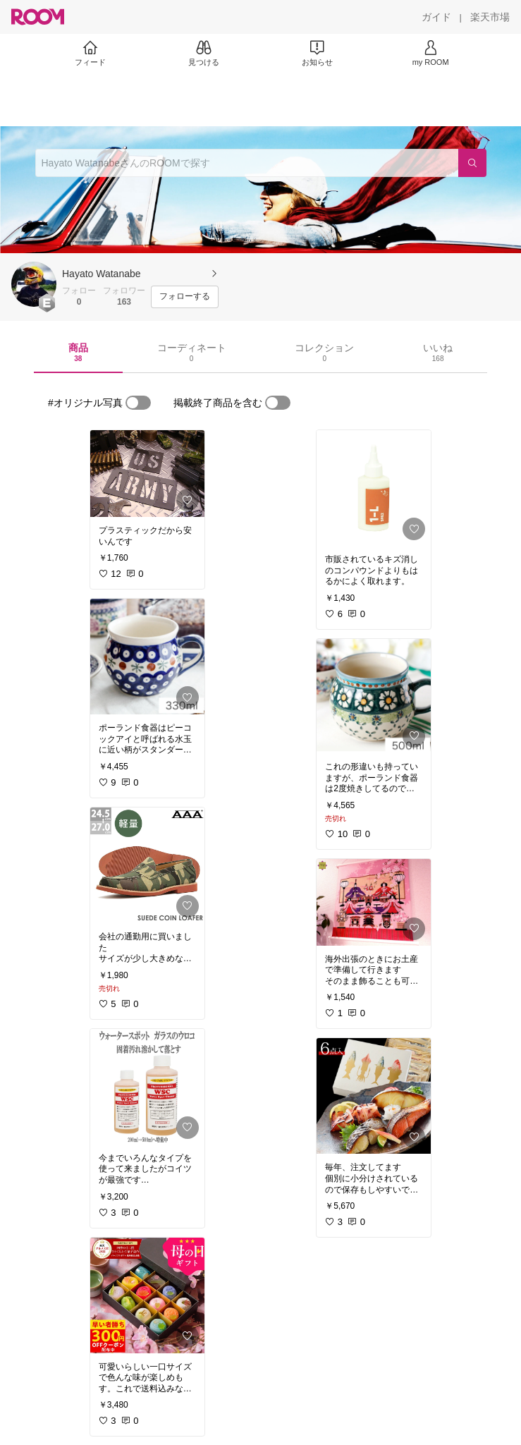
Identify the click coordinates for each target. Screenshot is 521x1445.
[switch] (138, 403)
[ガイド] (436, 17)
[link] (147, 473)
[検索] (472, 163)
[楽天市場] (490, 17)
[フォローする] (185, 297)
